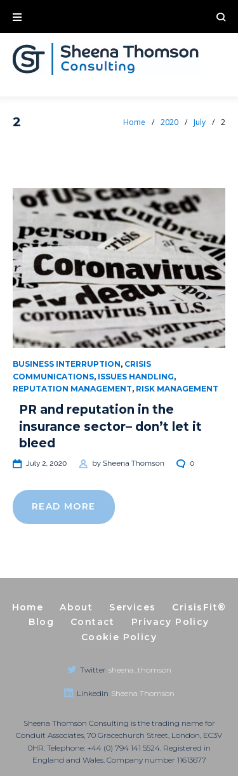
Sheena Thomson (133, 463)
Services (132, 607)
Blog (41, 622)
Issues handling (136, 376)
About (76, 607)
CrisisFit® (199, 607)
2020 (169, 122)
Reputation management (72, 388)
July (200, 122)
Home (134, 122)
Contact (92, 622)
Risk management (177, 388)
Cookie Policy (119, 637)
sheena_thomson (140, 669)
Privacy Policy (170, 622)
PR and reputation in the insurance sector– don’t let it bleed (110, 426)
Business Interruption (67, 364)
